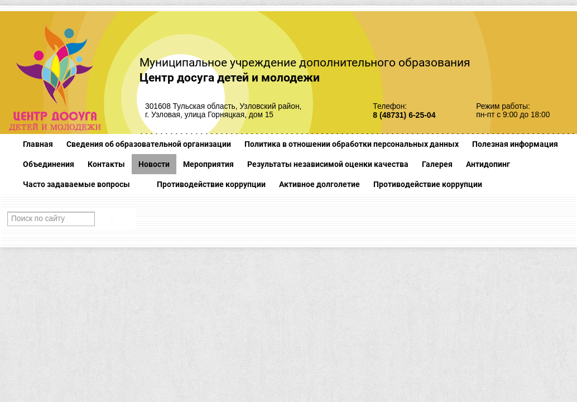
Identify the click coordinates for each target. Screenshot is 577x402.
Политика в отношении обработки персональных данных (351, 144)
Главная (38, 144)
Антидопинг (488, 164)
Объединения (48, 164)
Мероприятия (208, 164)
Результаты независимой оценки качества (327, 164)
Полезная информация (515, 144)
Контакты (106, 164)
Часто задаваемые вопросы (76, 184)
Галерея (437, 164)
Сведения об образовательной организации (148, 144)
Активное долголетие (319, 184)
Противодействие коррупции (211, 184)
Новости (154, 164)
